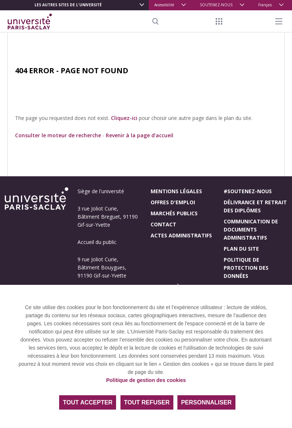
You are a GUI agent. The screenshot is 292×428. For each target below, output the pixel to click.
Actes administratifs (181, 235)
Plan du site (241, 248)
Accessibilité (164, 4)
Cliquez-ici (124, 117)
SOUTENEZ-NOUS (216, 4)
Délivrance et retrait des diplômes (255, 206)
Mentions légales (176, 191)
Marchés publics (174, 213)
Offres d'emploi (173, 202)
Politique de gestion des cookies (146, 380)
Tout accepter (87, 402)
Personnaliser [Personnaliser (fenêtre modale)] (206, 402)
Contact (163, 224)
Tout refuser (147, 402)
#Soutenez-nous (248, 191)
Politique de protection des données (246, 267)
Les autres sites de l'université (68, 4)
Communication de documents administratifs (251, 229)
